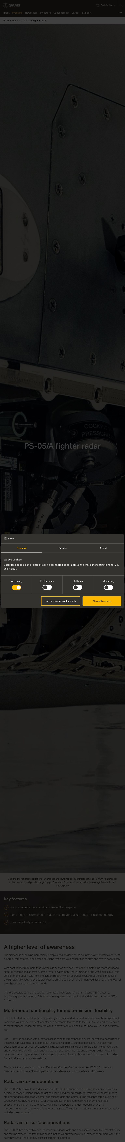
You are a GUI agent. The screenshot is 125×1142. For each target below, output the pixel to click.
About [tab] (103, 548)
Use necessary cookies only (60, 601)
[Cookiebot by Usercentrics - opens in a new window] (107, 538)
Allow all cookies (101, 601)
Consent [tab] (22, 548)
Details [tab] (62, 548)
